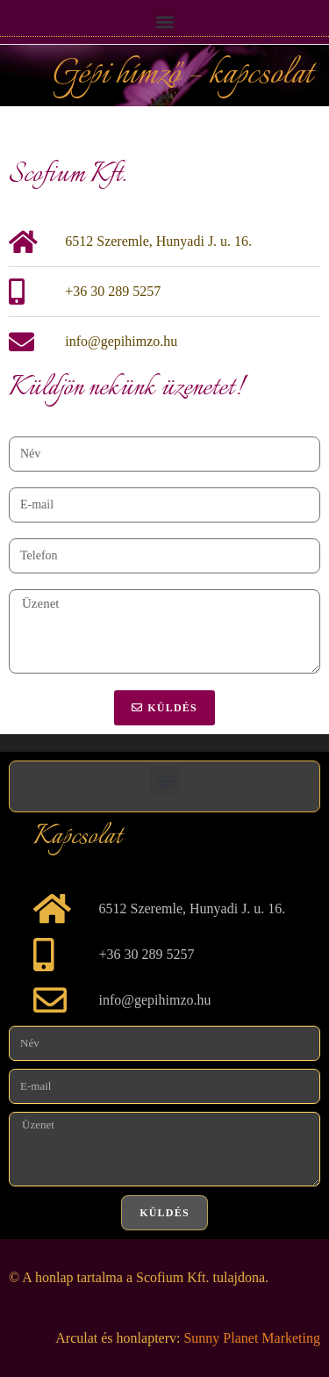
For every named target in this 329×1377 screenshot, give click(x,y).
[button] (164, 21)
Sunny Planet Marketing (251, 1337)
